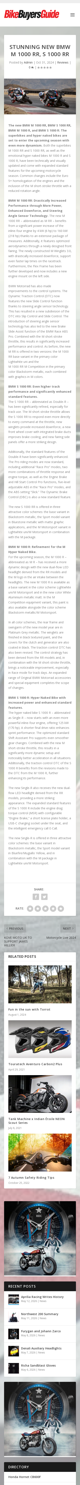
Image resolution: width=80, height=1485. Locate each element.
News (43, 1301)
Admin (28, 62)
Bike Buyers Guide (31, 1435)
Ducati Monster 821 (23, 1416)
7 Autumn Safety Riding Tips (31, 1178)
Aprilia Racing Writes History (42, 1297)
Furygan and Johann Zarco (41, 1331)
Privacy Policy (27, 1440)
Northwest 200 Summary (39, 1314)
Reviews (62, 62)
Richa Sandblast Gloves (38, 1365)
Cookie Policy (50, 1440)
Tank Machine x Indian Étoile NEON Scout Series (36, 1121)
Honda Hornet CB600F (24, 1405)
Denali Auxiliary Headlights (41, 1348)
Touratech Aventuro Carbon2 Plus (35, 1064)
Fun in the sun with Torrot (29, 1009)
